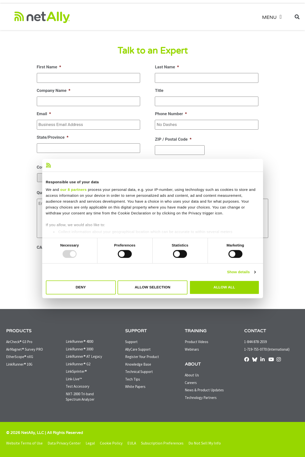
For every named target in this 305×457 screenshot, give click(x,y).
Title (159, 90)
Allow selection (152, 287)
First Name (49, 66)
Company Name (53, 90)
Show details (238, 272)
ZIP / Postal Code (173, 139)
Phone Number (171, 113)
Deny (81, 287)
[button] (274, 17)
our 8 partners (73, 190)
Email (44, 113)
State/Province (52, 137)
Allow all (224, 287)
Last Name (167, 66)
